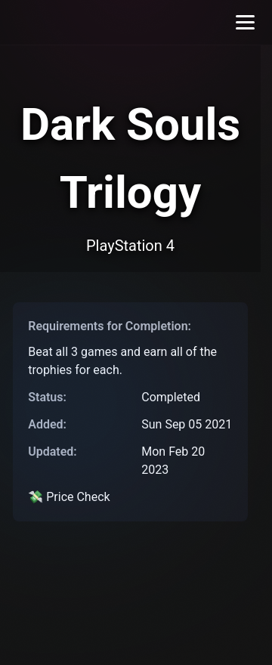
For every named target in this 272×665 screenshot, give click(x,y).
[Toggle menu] (245, 22)
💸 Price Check (69, 497)
